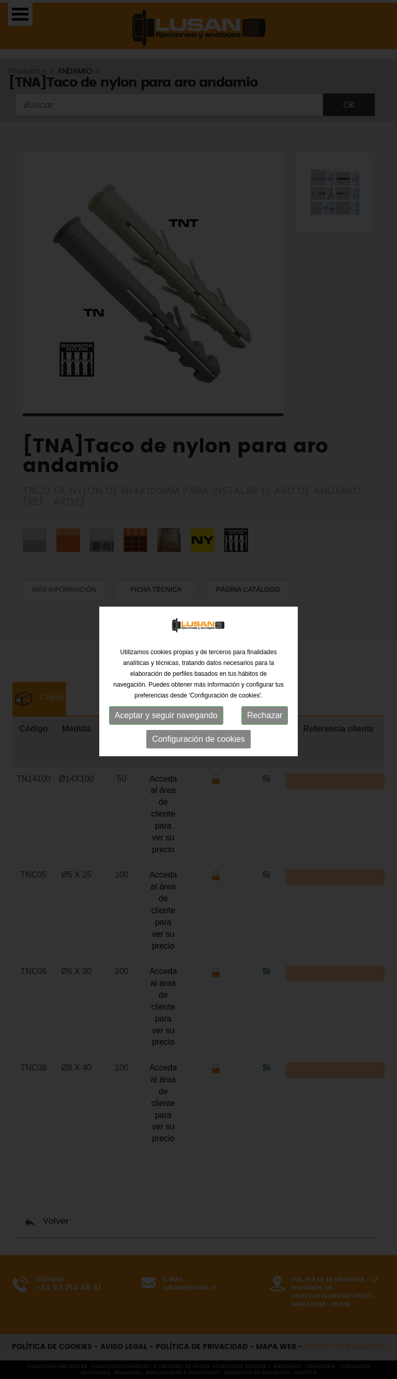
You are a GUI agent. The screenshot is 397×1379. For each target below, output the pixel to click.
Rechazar (264, 708)
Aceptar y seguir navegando (166, 708)
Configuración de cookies (198, 732)
